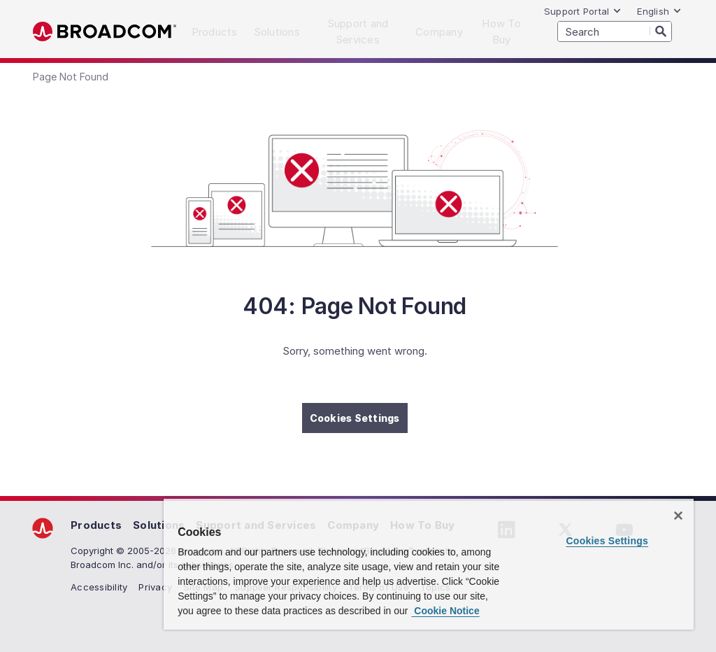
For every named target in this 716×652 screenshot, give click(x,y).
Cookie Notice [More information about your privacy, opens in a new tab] (445, 610)
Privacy (155, 587)
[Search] (660, 31)
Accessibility (99, 587)
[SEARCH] (614, 31)
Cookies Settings (355, 418)
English (659, 11)
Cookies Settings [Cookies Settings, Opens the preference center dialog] (607, 540)
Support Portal (583, 11)
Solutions (159, 525)
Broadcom (104, 31)
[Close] (678, 515)
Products (96, 525)
